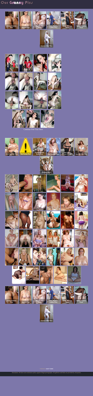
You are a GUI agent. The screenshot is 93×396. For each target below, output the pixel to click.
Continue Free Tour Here (33, 129)
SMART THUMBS (49, 368)
